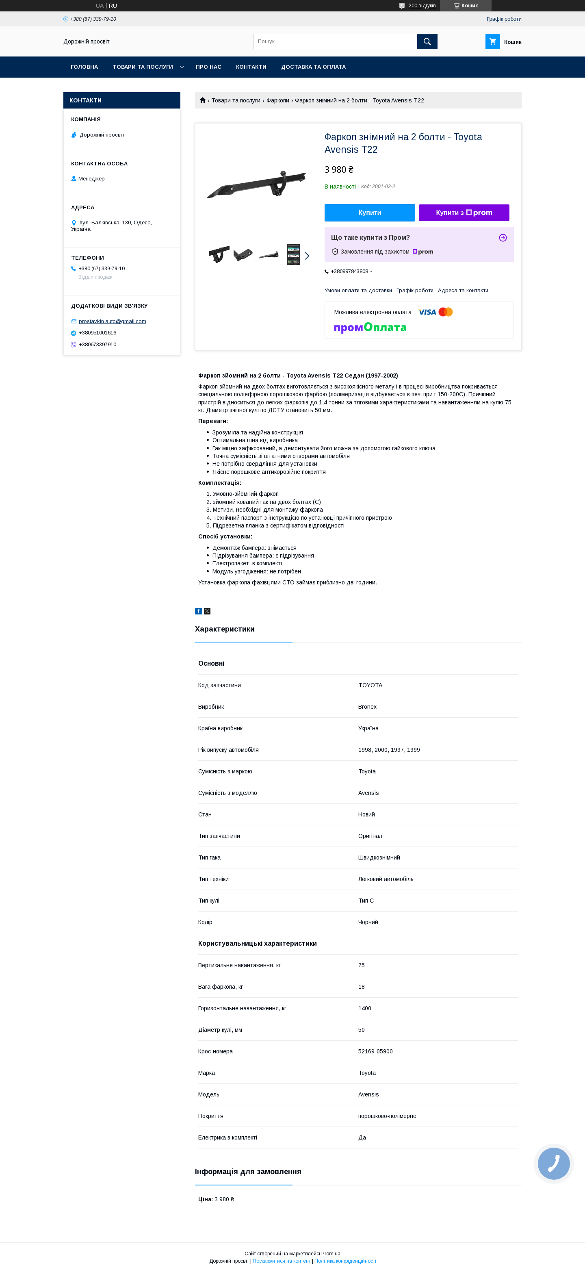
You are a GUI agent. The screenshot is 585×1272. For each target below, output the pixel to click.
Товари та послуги (143, 67)
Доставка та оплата (313, 67)
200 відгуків (422, 6)
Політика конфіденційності (345, 1261)
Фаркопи (277, 100)
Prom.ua (330, 1254)
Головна (84, 67)
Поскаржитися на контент (282, 1261)
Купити (370, 212)
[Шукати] (427, 41)
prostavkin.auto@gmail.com (112, 321)
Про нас (208, 67)
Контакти (251, 67)
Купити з (464, 213)
